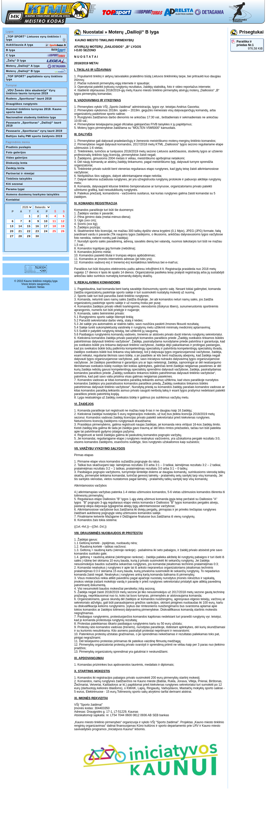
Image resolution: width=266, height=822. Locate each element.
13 (12, 226)
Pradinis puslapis (18, 147)
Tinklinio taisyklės (19, 178)
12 (63, 221)
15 (29, 226)
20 (12, 231)
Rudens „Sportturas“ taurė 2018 (29, 98)
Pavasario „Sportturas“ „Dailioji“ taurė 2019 (34, 124)
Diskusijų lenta (16, 162)
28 (20, 236)
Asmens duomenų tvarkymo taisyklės (32, 194)
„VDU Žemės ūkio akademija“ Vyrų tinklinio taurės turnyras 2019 (31, 92)
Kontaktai (13, 199)
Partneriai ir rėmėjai (20, 173)
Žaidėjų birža (15, 168)
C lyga (36, 56)
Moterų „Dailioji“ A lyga (36, 66)
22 (29, 231)
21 (20, 231)
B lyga (36, 51)
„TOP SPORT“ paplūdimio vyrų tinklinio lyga (34, 78)
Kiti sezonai (14, 183)
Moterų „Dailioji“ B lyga (36, 72)
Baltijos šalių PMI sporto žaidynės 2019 (34, 136)
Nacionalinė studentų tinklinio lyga (31, 117)
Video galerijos (17, 157)
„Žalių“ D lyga (36, 61)
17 (46, 226)
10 (46, 221)
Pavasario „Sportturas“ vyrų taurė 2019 (34, 130)
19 (63, 226)
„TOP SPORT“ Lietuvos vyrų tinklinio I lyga (36, 38)
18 (54, 226)
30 (37, 236)
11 (54, 221)
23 (37, 231)
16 (37, 226)
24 (46, 231)
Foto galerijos (16, 152)
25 (54, 231)
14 (20, 226)
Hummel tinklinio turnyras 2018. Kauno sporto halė (34, 111)
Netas (41, 286)
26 (63, 231)
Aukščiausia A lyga (36, 45)
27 (12, 236)
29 (29, 236)
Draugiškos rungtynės (22, 103)
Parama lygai (15, 189)
